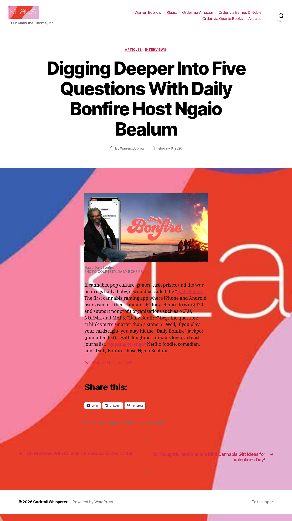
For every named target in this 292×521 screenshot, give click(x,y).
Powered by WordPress (94, 509)
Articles (255, 22)
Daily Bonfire (136, 429)
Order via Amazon (197, 15)
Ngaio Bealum (158, 429)
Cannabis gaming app (107, 429)
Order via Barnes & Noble (240, 15)
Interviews (156, 56)
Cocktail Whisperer (51, 509)
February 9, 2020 (170, 155)
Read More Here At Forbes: (112, 370)
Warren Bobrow (148, 15)
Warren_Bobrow (131, 155)
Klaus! (172, 15)
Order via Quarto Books (222, 22)
